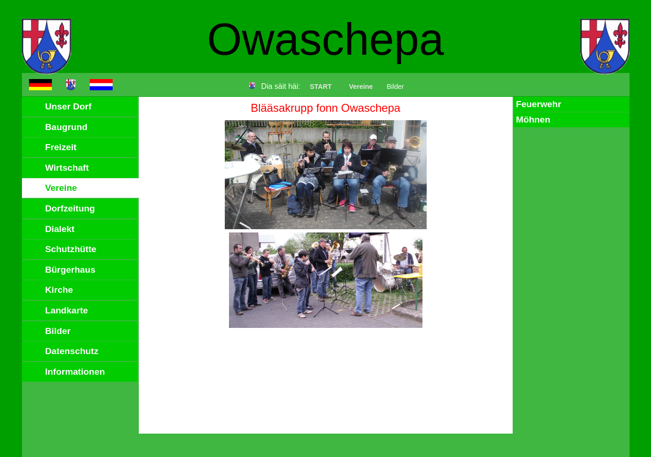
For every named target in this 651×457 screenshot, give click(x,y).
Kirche (59, 290)
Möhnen (533, 119)
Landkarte (66, 310)
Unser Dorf (68, 106)
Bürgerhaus (70, 270)
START (321, 86)
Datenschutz (72, 351)
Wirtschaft (67, 168)
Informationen (75, 372)
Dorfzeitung (70, 208)
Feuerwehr (538, 104)
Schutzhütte (71, 249)
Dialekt (60, 229)
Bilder (58, 331)
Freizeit (61, 147)
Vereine (361, 86)
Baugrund (66, 127)
